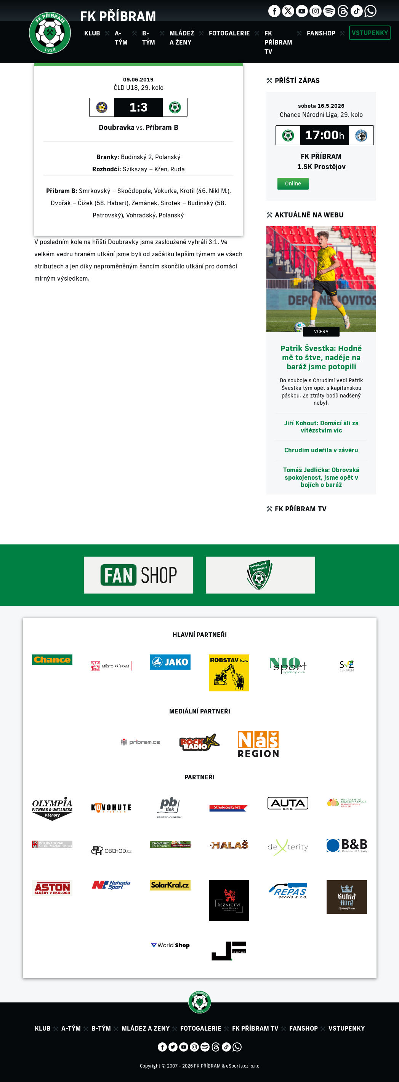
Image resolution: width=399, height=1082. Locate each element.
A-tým (71, 1028)
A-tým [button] (121, 37)
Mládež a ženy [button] (182, 37)
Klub (43, 1028)
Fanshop (321, 33)
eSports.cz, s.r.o (243, 1066)
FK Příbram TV (278, 42)
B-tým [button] (148, 37)
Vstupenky (370, 33)
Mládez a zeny (146, 1028)
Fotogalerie (229, 33)
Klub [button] (92, 33)
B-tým (101, 1028)
